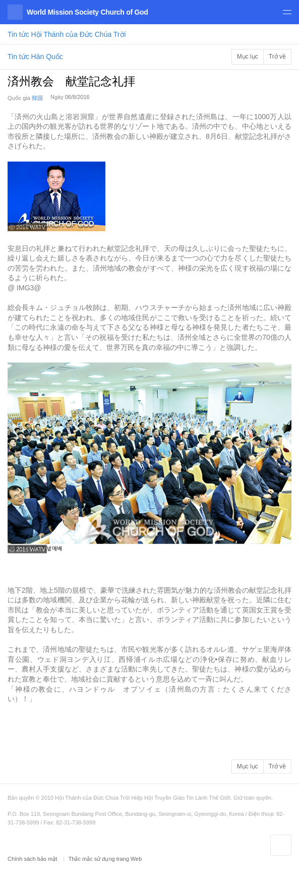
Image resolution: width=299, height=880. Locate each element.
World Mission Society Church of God (87, 12)
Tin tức (67, 34)
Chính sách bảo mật (33, 859)
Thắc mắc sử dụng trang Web (105, 859)
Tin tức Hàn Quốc (35, 57)
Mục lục (247, 56)
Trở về (277, 56)
